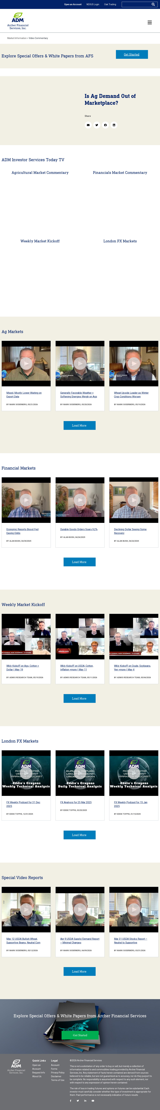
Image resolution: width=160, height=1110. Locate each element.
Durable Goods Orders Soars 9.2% (79, 529)
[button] (88, 125)
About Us (36, 1076)
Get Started (131, 54)
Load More (79, 425)
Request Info (38, 1072)
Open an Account (73, 4)
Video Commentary (38, 38)
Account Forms (55, 1067)
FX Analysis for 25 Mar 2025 (76, 802)
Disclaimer (56, 1076)
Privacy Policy (58, 1072)
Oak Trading (110, 4)
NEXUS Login (93, 4)
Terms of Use (57, 1080)
